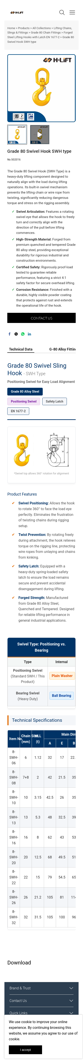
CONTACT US (41, 318)
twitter (16, 334)
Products (23, 28)
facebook (9, 334)
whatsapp (23, 334)
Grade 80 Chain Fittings (46, 32)
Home (11, 28)
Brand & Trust (20, 988)
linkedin (29, 334)
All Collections (42, 28)
